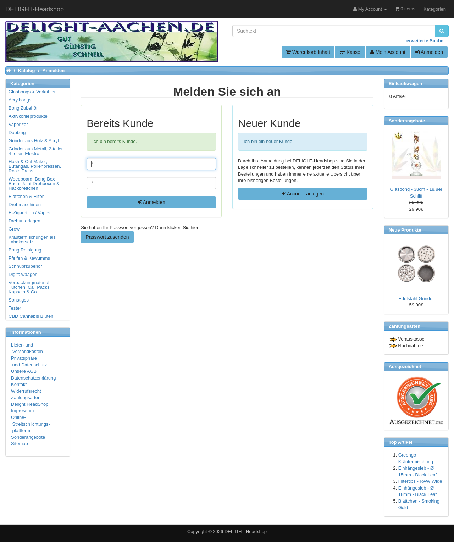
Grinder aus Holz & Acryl (34, 140)
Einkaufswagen (405, 83)
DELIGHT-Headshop (246, 531)
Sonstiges (19, 300)
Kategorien (434, 9)
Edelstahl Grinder (416, 298)
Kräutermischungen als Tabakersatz (32, 239)
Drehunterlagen (24, 220)
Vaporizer (18, 124)
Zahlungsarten (25, 397)
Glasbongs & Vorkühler (32, 91)
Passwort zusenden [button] (107, 237)
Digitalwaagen (23, 274)
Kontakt (19, 384)
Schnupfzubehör (25, 266)
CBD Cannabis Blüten (31, 316)
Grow (14, 229)
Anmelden (429, 52)
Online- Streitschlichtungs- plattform (30, 424)
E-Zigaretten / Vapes (29, 212)
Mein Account (387, 52)
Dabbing (17, 132)
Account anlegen (303, 194)
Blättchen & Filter (26, 196)
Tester (15, 308)
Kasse (350, 52)
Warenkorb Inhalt (308, 52)
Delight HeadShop (30, 404)
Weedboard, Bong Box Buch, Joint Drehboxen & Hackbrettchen (34, 183)
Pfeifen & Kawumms (29, 258)
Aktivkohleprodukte (28, 116)
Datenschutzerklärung (33, 378)
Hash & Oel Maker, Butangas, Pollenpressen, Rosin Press (35, 166)
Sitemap (19, 443)
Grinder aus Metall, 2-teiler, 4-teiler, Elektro (36, 151)
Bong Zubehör (23, 108)
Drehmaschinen (25, 204)
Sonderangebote (28, 437)
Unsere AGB (24, 371)
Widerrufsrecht (26, 391)
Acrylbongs (20, 100)
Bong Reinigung (25, 250)
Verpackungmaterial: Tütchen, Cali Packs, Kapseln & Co (30, 287)
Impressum (22, 410)
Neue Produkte (405, 230)
